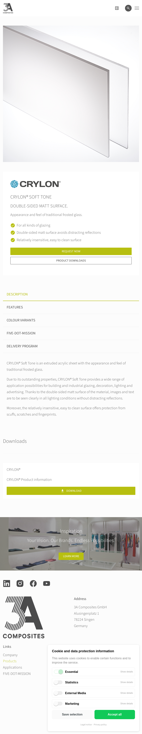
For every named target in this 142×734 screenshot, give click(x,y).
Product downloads (71, 261)
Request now (71, 251)
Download (71, 491)
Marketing (72, 703)
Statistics (71, 682)
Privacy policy (100, 724)
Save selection (72, 714)
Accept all (115, 714)
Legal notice (86, 724)
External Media (75, 693)
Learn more (71, 556)
